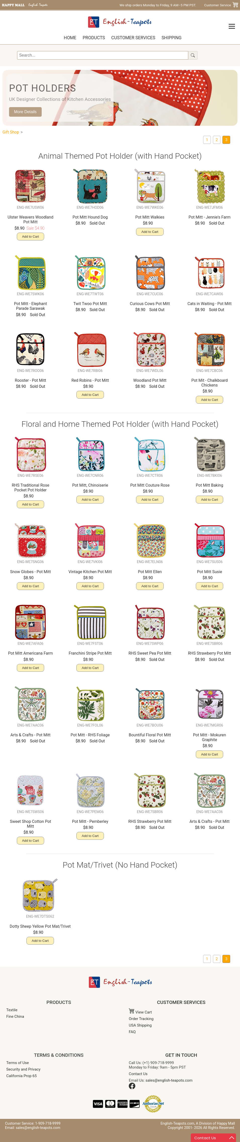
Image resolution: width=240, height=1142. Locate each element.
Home (70, 37)
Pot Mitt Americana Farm (30, 653)
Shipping (172, 37)
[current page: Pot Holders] (226, 140)
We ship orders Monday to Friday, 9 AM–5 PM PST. (157, 5)
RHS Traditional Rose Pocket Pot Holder (30, 487)
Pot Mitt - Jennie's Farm (209, 217)
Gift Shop (11, 132)
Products (94, 37)
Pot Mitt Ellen (150, 571)
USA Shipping (140, 1025)
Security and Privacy (23, 1069)
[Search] (102, 55)
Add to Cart (30, 236)
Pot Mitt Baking (209, 485)
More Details (25, 112)
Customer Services (133, 37)
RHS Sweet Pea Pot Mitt (150, 653)
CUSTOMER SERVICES (181, 1002)
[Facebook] (132, 1088)
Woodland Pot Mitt (149, 380)
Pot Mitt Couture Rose (149, 485)
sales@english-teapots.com (169, 1080)
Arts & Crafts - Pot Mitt (30, 735)
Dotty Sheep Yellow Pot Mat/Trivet (40, 926)
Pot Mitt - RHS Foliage (90, 735)
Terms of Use (17, 1063)
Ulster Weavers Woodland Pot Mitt (30, 219)
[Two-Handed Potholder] (207, 140)
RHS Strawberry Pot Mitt (209, 653)
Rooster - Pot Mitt (30, 380)
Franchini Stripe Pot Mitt (90, 653)
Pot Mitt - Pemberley (90, 821)
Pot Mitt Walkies (149, 217)
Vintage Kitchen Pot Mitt (90, 571)
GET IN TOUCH (181, 1055)
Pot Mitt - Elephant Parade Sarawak (30, 306)
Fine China (15, 1016)
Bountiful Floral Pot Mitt (150, 735)
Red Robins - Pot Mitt (90, 380)
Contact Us (138, 1074)
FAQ (132, 1032)
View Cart (140, 1012)
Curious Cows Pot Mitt (150, 303)
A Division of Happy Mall (215, 1123)
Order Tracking (141, 1019)
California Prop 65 (21, 1076)
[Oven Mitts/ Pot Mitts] (217, 140)
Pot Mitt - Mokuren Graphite (209, 737)
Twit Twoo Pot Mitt (90, 303)
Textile (11, 1010)
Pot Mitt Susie (209, 571)
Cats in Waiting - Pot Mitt (210, 303)
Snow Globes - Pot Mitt (30, 571)
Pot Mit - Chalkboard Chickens (209, 383)
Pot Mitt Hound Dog (90, 217)
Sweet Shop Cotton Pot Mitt (30, 824)
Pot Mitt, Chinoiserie (90, 485)
